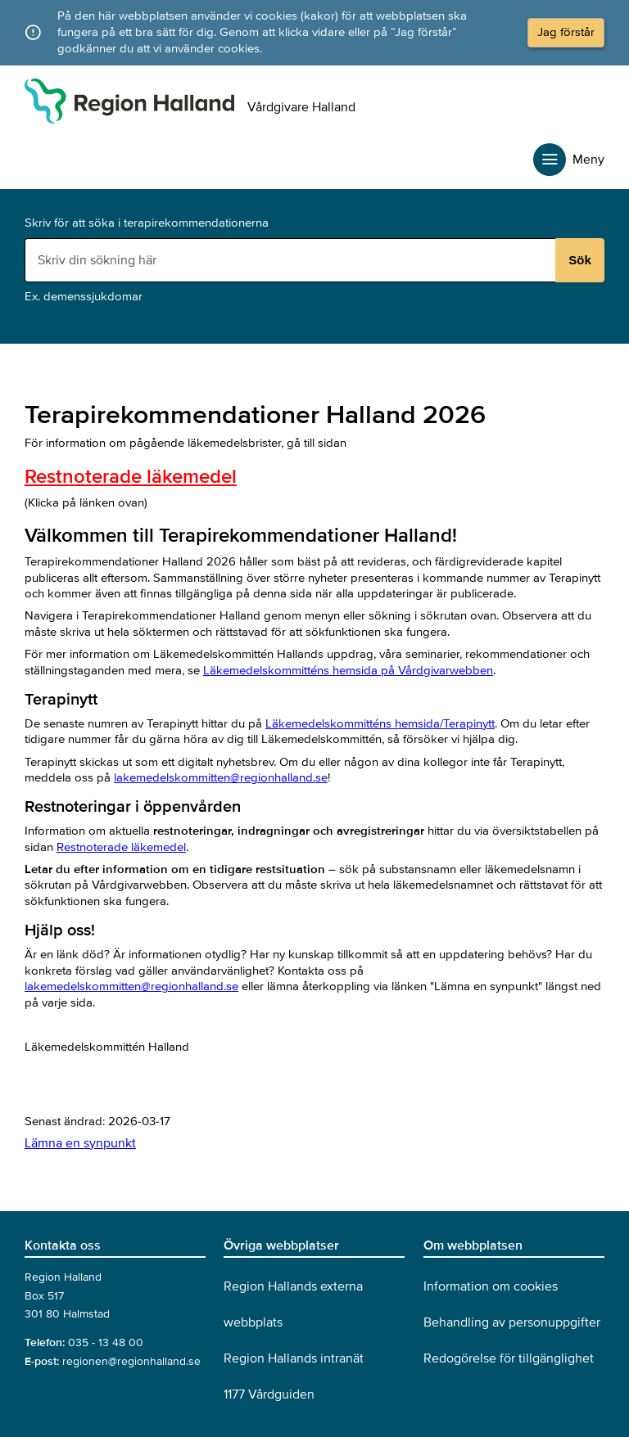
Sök (579, 260)
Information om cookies (490, 1286)
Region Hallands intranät (294, 1358)
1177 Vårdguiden (269, 1394)
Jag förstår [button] (566, 32)
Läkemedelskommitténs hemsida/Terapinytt (380, 723)
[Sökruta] (292, 260)
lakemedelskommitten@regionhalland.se (221, 777)
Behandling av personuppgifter (511, 1322)
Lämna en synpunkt (80, 1143)
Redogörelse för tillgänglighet (508, 1358)
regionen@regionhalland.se (131, 1361)
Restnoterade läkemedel (131, 477)
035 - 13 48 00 (105, 1342)
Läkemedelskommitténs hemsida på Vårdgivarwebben (348, 670)
